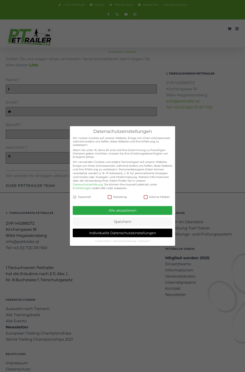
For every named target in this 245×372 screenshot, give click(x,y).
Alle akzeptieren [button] (122, 210)
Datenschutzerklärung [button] (124, 241)
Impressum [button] (144, 241)
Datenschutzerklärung (88, 184)
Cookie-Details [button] (103, 241)
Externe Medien (157, 196)
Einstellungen (82, 188)
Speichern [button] (122, 221)
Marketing (117, 196)
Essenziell (82, 196)
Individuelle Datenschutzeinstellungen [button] (122, 233)
